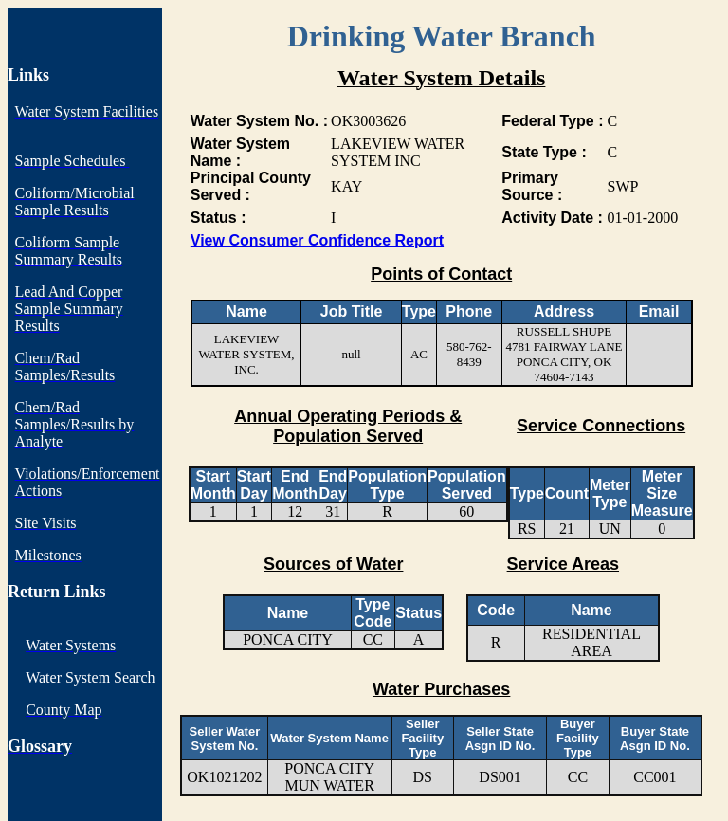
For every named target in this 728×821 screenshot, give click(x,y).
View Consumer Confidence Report (317, 240)
